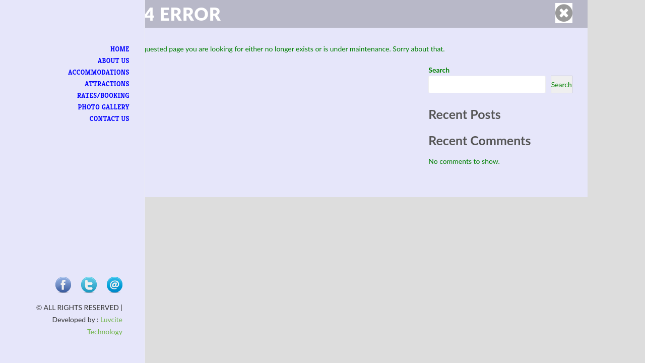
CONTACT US (91, 118)
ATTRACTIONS (89, 84)
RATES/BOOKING (85, 95)
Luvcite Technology (73, 331)
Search (438, 70)
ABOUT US (95, 60)
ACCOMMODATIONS (80, 72)
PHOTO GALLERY (85, 107)
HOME (101, 49)
